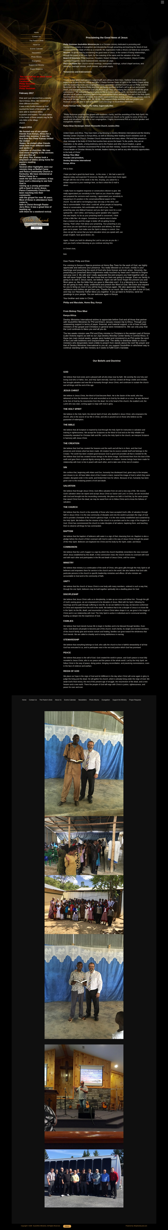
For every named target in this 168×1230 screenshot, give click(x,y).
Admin (67, 1226)
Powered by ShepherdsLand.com (136, 1226)
